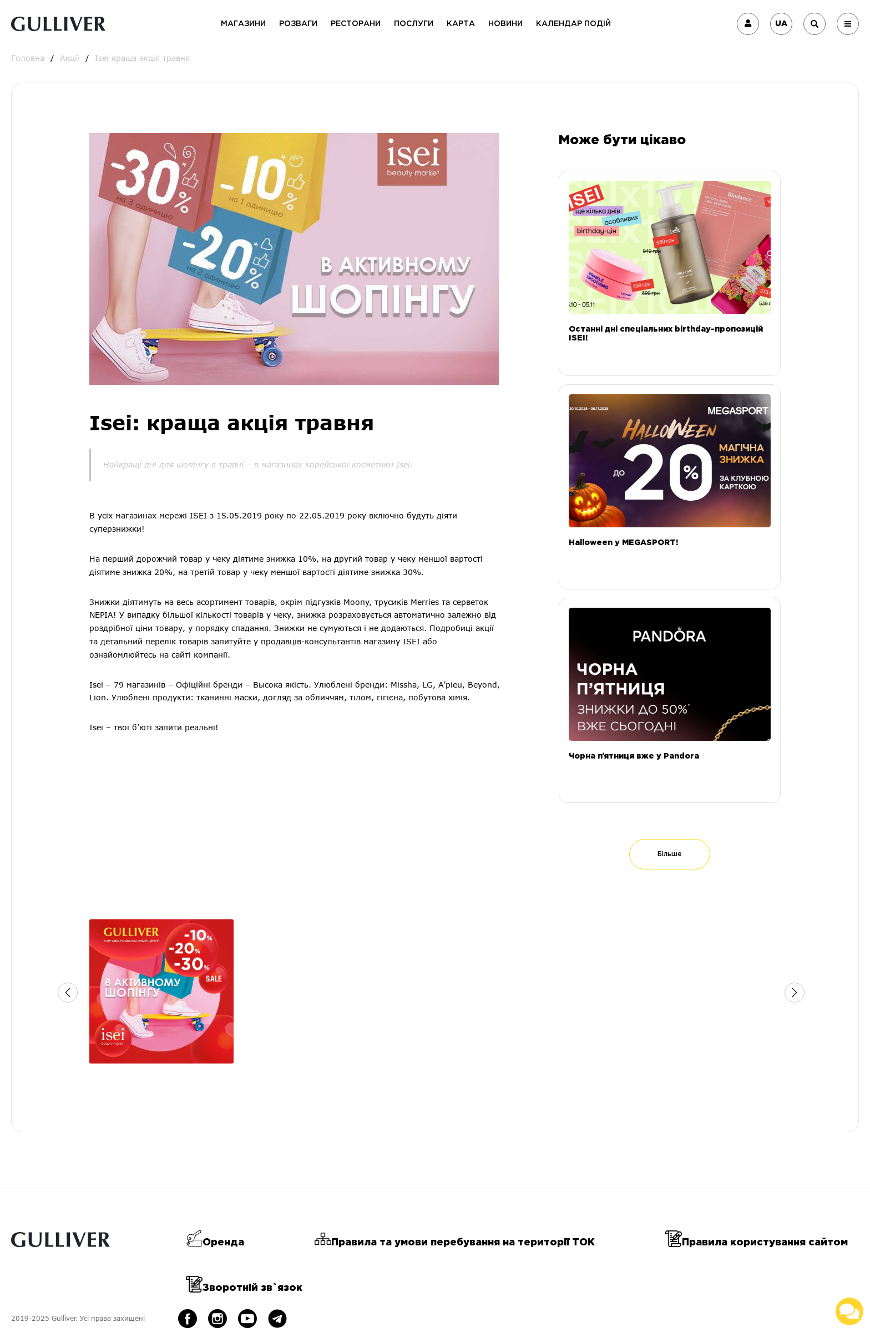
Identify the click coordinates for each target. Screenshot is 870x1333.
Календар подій (573, 24)
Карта (461, 24)
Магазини (243, 24)
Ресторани (356, 24)
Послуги (413, 24)
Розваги (298, 24)
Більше (669, 854)
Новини (505, 24)
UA (781, 24)
